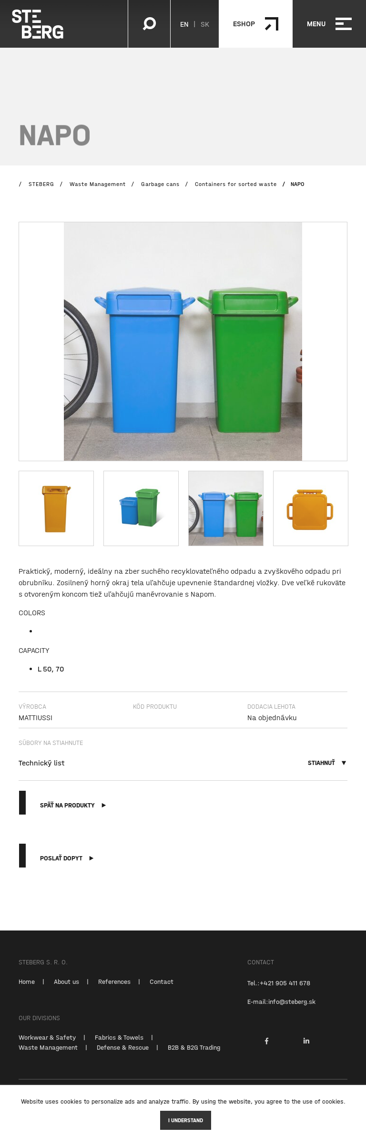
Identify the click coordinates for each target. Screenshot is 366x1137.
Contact (161, 989)
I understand (185, 1120)
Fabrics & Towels (119, 1045)
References (114, 989)
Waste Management (48, 1055)
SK (205, 24)
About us (66, 989)
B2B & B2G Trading (194, 1055)
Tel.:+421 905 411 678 (278, 990)
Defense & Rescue (123, 1055)
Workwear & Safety (47, 1045)
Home (27, 989)
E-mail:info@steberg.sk (281, 1009)
